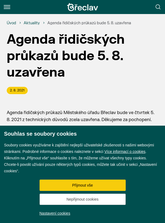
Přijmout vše (82, 185)
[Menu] (7, 7)
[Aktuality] (32, 23)
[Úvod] (11, 23)
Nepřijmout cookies (82, 199)
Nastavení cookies (55, 213)
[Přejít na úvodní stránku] (83, 7)
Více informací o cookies (125, 151)
